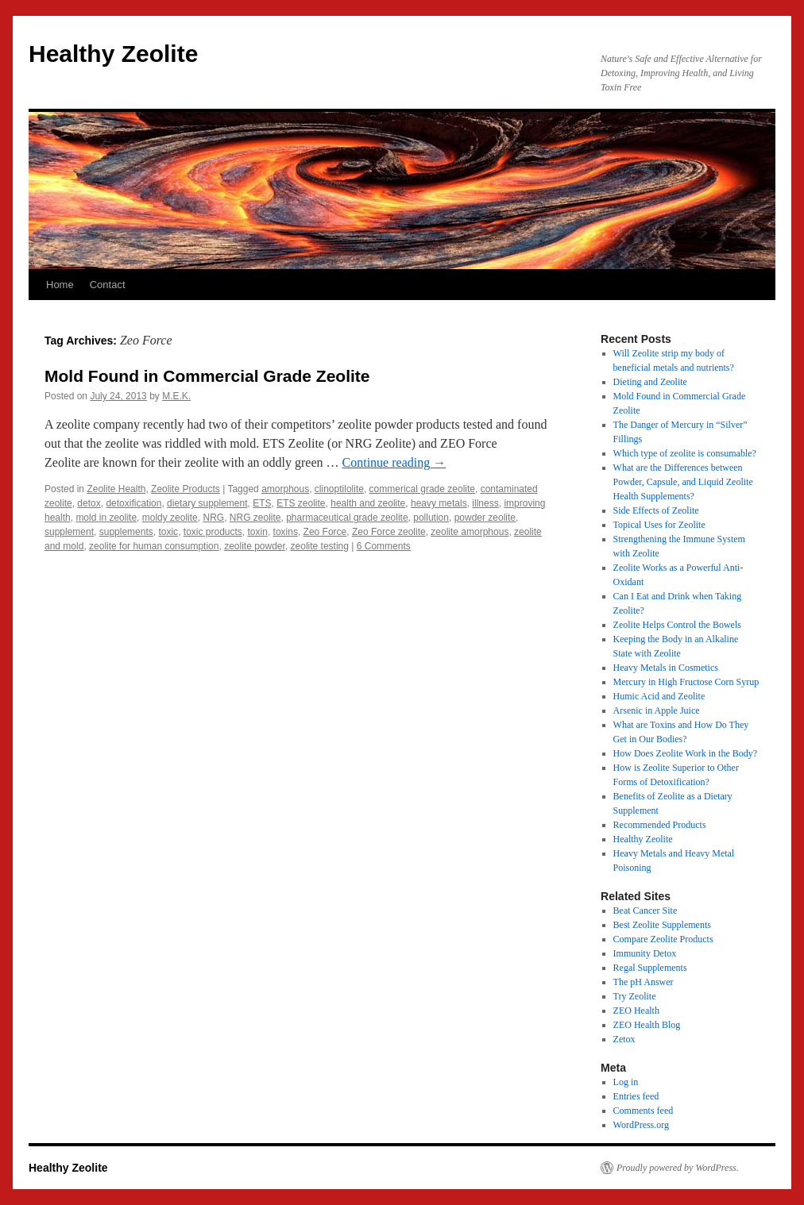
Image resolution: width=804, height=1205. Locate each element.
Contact (108, 285)
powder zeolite (485, 517)
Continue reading (394, 462)
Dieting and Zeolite (650, 381)
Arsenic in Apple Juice (656, 710)
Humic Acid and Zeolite (659, 696)
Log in (626, 1082)
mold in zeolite (106, 517)
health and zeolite (367, 503)
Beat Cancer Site (645, 910)
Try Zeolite (634, 996)
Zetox (624, 1039)
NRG (213, 517)
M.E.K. (176, 396)
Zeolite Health (116, 489)
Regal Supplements (650, 967)
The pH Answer (643, 981)
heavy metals (439, 503)
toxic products (213, 531)
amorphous (285, 489)
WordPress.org (641, 1124)
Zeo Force (325, 531)
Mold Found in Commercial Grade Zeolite (207, 376)
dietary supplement (207, 503)
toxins (285, 531)
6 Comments (384, 546)
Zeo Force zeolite (389, 531)
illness (485, 503)
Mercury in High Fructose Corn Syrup (686, 681)
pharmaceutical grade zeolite (347, 517)
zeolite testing (320, 546)
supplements (126, 531)
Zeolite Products (185, 489)
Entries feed (636, 1096)
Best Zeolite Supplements (662, 924)
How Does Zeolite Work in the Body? (685, 753)
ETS (262, 503)
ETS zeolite (300, 503)
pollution (431, 517)
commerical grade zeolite (422, 489)
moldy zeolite (170, 517)
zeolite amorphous (469, 531)
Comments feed (643, 1110)
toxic (168, 531)
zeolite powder (254, 546)
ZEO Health (636, 1010)
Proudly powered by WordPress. (678, 1167)
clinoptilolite (339, 489)
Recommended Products (659, 824)
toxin (258, 531)
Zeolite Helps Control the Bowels (677, 624)
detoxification (133, 503)
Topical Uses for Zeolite (659, 524)
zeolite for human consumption (153, 546)
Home (60, 285)
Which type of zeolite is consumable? (684, 453)
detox (88, 503)
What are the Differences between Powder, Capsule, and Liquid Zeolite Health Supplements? (683, 482)
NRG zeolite (255, 517)
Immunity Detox (645, 953)
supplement (69, 531)
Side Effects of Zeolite (656, 510)
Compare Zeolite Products (663, 939)
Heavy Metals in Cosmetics (665, 667)
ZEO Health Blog (647, 1024)
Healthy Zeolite (113, 53)
